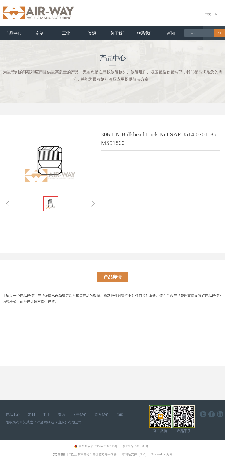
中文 (208, 14)
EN (215, 14)
